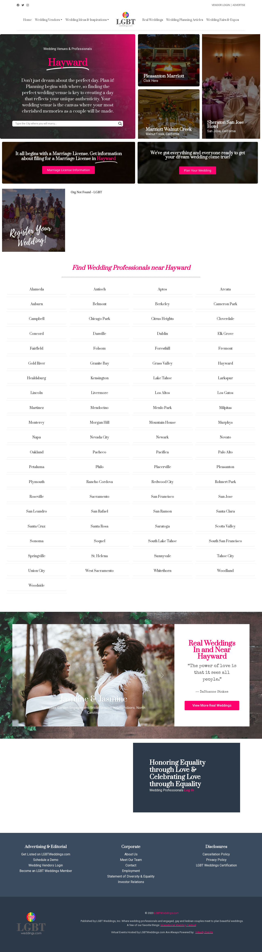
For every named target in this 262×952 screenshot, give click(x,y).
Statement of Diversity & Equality (131, 876)
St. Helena (99, 556)
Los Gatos (225, 393)
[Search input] (65, 123)
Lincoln (36, 393)
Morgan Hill (99, 422)
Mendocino (99, 408)
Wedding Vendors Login (45, 865)
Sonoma (36, 541)
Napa (36, 437)
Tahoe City (225, 556)
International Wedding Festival (178, 925)
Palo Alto (225, 452)
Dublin (162, 334)
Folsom (99, 348)
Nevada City (99, 437)
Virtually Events (204, 932)
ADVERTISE (239, 5)
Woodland (225, 571)
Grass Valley (162, 363)
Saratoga (162, 526)
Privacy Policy (216, 860)
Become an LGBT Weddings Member (45, 871)
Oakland (36, 452)
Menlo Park (162, 408)
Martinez (36, 408)
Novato (225, 437)
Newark (162, 437)
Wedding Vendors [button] (47, 20)
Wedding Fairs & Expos (222, 20)
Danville (99, 334)
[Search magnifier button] (120, 123)
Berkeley (162, 304)
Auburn (36, 304)
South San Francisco (225, 541)
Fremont (225, 348)
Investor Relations (131, 882)
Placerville (162, 467)
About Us (131, 854)
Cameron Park (225, 304)
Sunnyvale (162, 556)
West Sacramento (99, 571)
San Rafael (99, 511)
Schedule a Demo (45, 860)
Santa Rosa (99, 526)
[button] (68, 170)
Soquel (99, 541)
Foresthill (162, 348)
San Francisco (162, 497)
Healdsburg (36, 378)
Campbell (36, 319)
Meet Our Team (131, 860)
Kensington (99, 378)
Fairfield (36, 348)
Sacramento (99, 497)
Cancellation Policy (216, 854)
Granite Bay (99, 363)
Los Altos (162, 393)
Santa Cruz (36, 526)
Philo (100, 467)
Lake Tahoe (162, 378)
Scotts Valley (225, 526)
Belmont (99, 304)
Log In (189, 790)
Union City (36, 571)
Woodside (36, 585)
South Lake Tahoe (162, 541)
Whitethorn (162, 571)
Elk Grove (225, 334)
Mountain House (162, 422)
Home (27, 20)
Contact (130, 865)
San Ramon (162, 511)
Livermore (99, 393)
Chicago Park (99, 319)
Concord (36, 334)
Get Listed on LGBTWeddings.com (45, 854)
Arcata (225, 289)
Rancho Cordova (99, 482)
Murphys (225, 422)
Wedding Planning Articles (184, 20)
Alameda (36, 289)
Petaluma (36, 467)
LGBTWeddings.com (166, 913)
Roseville (36, 497)
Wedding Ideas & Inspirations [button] (86, 20)
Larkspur (225, 378)
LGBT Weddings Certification (216, 865)
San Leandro (36, 511)
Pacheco (99, 452)
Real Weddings (152, 20)
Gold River (36, 363)
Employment (131, 871)
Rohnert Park (225, 482)
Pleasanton (225, 467)
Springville (36, 556)
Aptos (162, 289)
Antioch (100, 289)
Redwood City (162, 482)
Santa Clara (225, 511)
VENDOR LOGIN (221, 5)
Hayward (225, 363)
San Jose (225, 497)
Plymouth (36, 482)
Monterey (36, 422)
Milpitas (225, 408)
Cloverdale (225, 319)
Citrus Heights (162, 319)
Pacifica (162, 452)
